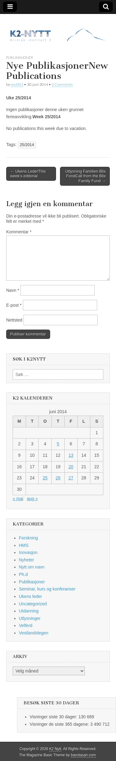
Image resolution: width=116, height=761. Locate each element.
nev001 (17, 84)
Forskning (28, 537)
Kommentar (19, 231)
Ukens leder (30, 596)
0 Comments (62, 84)
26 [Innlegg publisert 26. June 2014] (58, 477)
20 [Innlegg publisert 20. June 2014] (70, 466)
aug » (32, 498)
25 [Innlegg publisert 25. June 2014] (45, 477)
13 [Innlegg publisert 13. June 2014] (70, 455)
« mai (18, 498)
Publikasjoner (19, 57)
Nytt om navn (31, 566)
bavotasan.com (83, 755)
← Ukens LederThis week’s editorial (28, 174)
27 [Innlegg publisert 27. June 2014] (70, 477)
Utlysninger (30, 618)
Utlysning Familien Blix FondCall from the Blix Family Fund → (85, 176)
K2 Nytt (55, 749)
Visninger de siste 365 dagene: (60, 724)
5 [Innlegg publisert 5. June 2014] (58, 443)
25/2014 (27, 145)
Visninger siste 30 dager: (54, 716)
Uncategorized (33, 603)
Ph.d (23, 574)
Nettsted (14, 320)
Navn (12, 290)
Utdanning (29, 610)
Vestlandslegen (33, 632)
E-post (14, 305)
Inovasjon (28, 552)
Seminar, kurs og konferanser (47, 588)
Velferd (25, 625)
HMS (23, 545)
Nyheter (26, 559)
